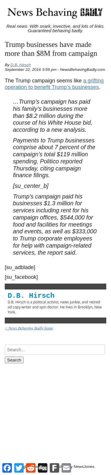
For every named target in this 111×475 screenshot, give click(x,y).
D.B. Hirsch (21, 65)
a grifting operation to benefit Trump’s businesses (54, 84)
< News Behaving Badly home (29, 328)
